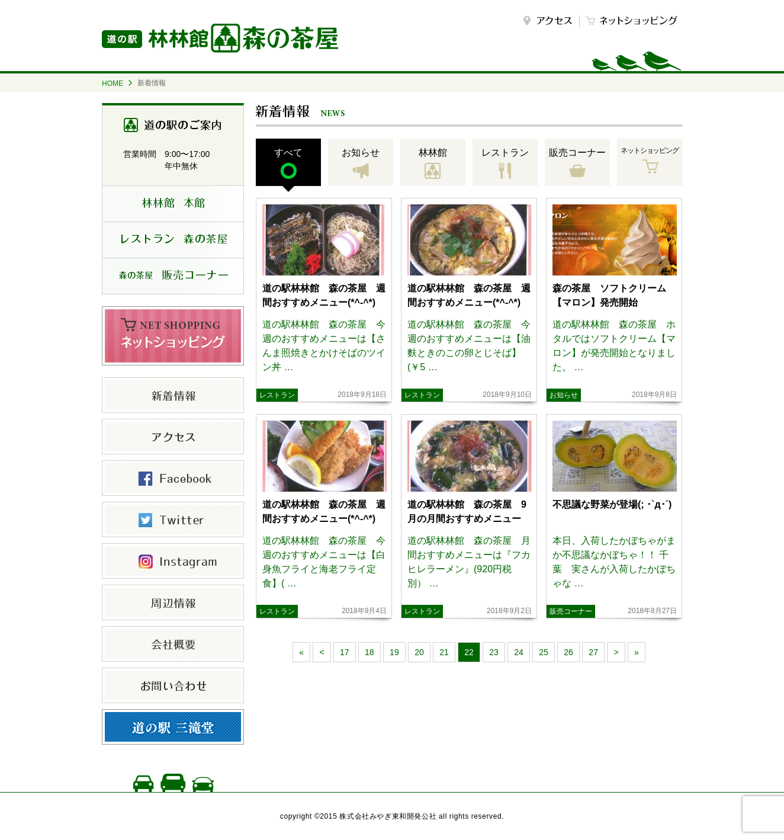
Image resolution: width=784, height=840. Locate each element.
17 (344, 652)
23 (494, 652)
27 (593, 652)
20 (419, 652)
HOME (112, 83)
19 (394, 652)
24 (518, 652)
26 (568, 652)
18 (369, 652)
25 (543, 652)
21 (444, 652)
